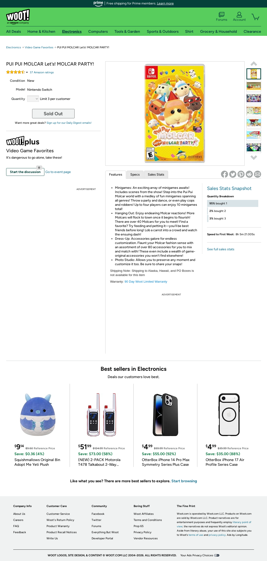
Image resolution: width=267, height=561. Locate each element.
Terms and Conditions (148, 520)
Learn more (165, 3)
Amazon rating (42, 72)
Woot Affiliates (144, 514)
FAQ (16, 526)
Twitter (96, 520)
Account (239, 17)
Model (20, 89)
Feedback (19, 532)
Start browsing (184, 481)
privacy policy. (217, 534)
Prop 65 (139, 526)
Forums (221, 17)
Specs (135, 175)
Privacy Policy (142, 532)
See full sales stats (220, 249)
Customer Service (58, 514)
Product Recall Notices (62, 532)
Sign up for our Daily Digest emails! (69, 122)
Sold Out (53, 113)
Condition (17, 81)
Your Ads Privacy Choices (196, 555)
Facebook (98, 514)
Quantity (18, 99)
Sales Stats (156, 175)
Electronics (13, 47)
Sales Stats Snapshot (229, 188)
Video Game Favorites (39, 47)
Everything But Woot (105, 532)
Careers (18, 520)
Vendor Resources (146, 538)
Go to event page (58, 172)
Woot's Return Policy (60, 520)
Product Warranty (58, 526)
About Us (19, 514)
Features (115, 175)
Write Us (52, 538)
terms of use (196, 534)
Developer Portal (102, 538)
